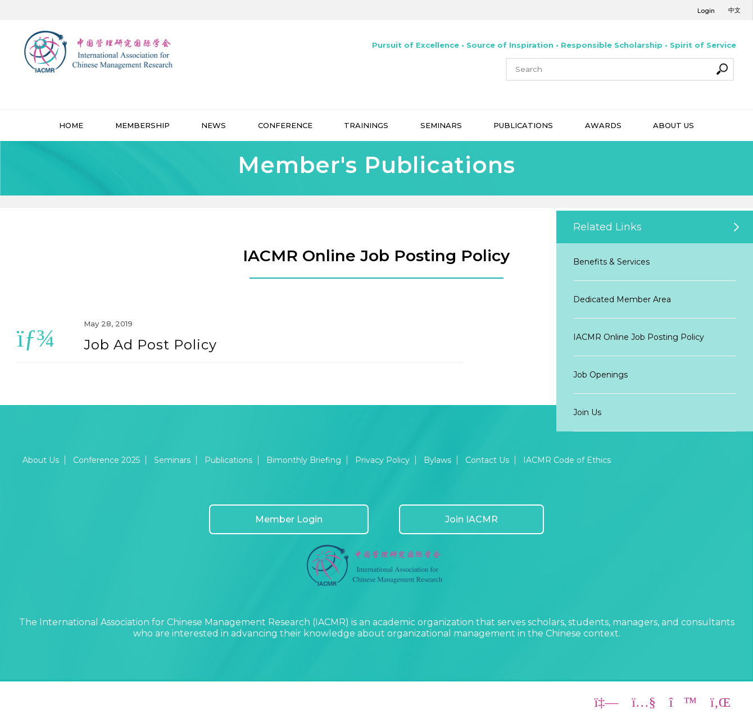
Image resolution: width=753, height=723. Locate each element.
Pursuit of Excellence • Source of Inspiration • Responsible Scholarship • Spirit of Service (554, 44)
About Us (40, 460)
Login (706, 11)
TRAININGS (366, 125)
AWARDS (603, 125)
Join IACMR (471, 519)
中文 (734, 10)
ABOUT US (673, 125)
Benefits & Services (611, 262)
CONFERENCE (285, 125)
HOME (71, 125)
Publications (228, 460)
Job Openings (600, 375)
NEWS (213, 125)
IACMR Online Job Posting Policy (638, 337)
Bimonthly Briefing (303, 460)
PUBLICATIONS (523, 125)
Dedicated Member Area (622, 299)
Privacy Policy (382, 460)
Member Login (289, 519)
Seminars (172, 460)
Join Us (587, 412)
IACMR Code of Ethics (567, 460)
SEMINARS (441, 125)
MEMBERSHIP (142, 125)
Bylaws (437, 460)
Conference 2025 (106, 460)
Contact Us (487, 460)
